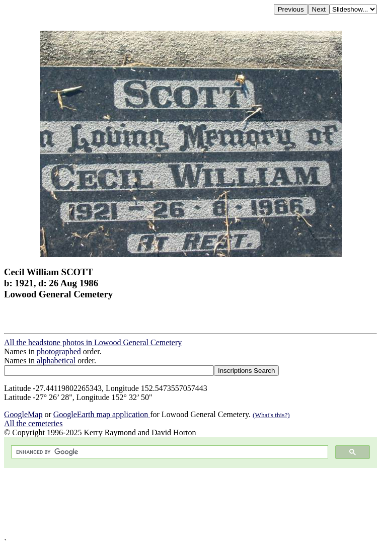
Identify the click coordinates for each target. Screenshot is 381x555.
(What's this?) (271, 415)
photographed (59, 351)
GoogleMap (23, 414)
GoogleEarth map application (101, 414)
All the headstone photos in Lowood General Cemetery (93, 342)
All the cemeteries (33, 423)
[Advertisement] (190, 503)
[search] (168, 452)
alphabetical (56, 360)
